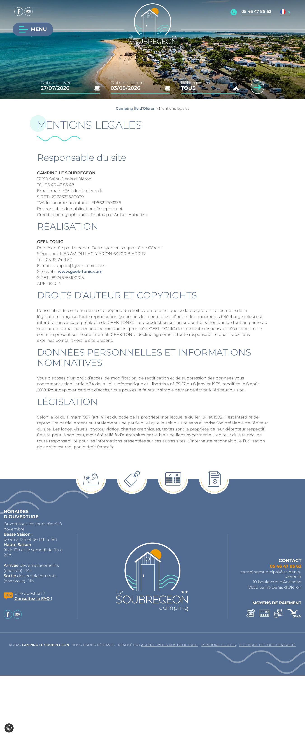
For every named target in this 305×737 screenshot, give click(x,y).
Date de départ (127, 82)
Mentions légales (218, 645)
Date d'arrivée (56, 82)
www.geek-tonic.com (80, 271)
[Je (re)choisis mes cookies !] (9, 727)
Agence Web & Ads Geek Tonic (169, 645)
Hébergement (196, 82)
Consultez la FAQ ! (33, 598)
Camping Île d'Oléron (136, 108)
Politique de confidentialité (267, 645)
